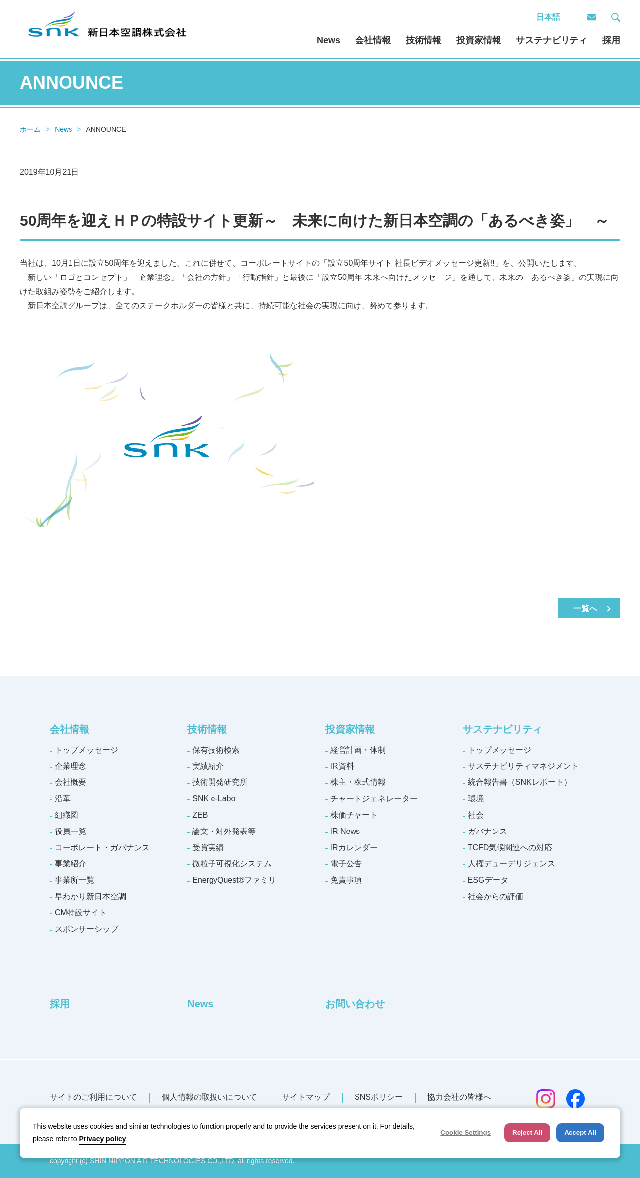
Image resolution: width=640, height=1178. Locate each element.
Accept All (580, 1132)
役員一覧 (70, 831)
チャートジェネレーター (374, 798)
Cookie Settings (465, 1132)
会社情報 (373, 40)
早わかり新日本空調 (90, 896)
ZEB (200, 815)
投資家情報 (478, 40)
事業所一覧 (74, 880)
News (328, 40)
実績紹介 (208, 766)
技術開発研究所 (220, 782)
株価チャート (354, 815)
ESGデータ (488, 880)
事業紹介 (70, 863)
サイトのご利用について (93, 1097)
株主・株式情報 (358, 782)
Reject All (527, 1132)
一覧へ (585, 608)
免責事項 (346, 880)
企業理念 (70, 766)
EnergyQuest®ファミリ (234, 880)
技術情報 (423, 40)
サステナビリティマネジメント (523, 766)
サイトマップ (306, 1097)
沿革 (63, 798)
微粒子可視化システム (232, 863)
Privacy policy (102, 1139)
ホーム (30, 129)
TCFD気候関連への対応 (510, 847)
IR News (345, 831)
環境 (476, 798)
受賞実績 (208, 847)
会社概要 (70, 782)
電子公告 (346, 863)
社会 (476, 815)
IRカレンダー (354, 847)
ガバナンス (487, 831)
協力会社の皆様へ (459, 1097)
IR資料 (342, 766)
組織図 (66, 815)
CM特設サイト (81, 912)
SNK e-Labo (213, 798)
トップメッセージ (86, 750)
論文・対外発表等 (224, 831)
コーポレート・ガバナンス (102, 847)
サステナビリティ (551, 40)
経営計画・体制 (358, 750)
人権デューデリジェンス (511, 863)
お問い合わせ (355, 1003)
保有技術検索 (216, 750)
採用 (611, 40)
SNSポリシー (379, 1097)
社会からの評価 (495, 896)
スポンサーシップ (86, 929)
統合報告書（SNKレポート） (519, 782)
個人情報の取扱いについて (209, 1097)
